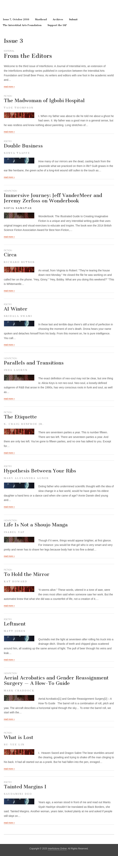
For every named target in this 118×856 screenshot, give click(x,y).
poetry (8, 141)
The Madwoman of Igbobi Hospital (59, 103)
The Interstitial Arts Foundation (22, 25)
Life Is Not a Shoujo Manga (59, 528)
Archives (58, 19)
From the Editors (28, 55)
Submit (73, 19)
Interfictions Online (57, 848)
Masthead (41, 19)
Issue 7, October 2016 (16, 19)
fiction (8, 96)
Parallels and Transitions (59, 366)
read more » (9, 86)
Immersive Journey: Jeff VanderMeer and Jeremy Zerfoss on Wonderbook (53, 198)
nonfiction (10, 190)
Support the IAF (57, 25)
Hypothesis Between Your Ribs (59, 474)
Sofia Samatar (18, 208)
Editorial (9, 51)
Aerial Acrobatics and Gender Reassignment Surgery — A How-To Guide (59, 683)
